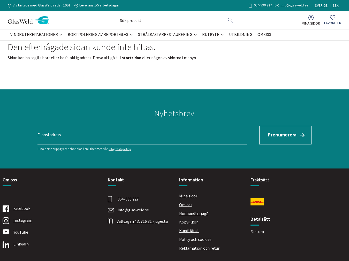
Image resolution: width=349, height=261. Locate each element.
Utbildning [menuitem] (240, 34)
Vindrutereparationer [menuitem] (34, 34)
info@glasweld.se (294, 5)
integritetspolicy (120, 149)
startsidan (131, 58)
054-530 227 (263, 5)
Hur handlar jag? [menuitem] (193, 213)
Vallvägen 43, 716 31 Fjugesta (142, 221)
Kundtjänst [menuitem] (189, 231)
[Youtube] (49, 233)
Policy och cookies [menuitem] (195, 239)
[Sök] (230, 20)
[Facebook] (49, 209)
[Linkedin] (49, 244)
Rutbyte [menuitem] (210, 34)
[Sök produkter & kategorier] (172, 20)
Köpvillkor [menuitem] (188, 222)
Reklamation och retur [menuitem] (199, 248)
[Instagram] (49, 221)
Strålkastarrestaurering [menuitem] (165, 34)
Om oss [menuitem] (264, 34)
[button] (332, 20)
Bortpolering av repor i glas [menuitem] (98, 34)
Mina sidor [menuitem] (311, 23)
